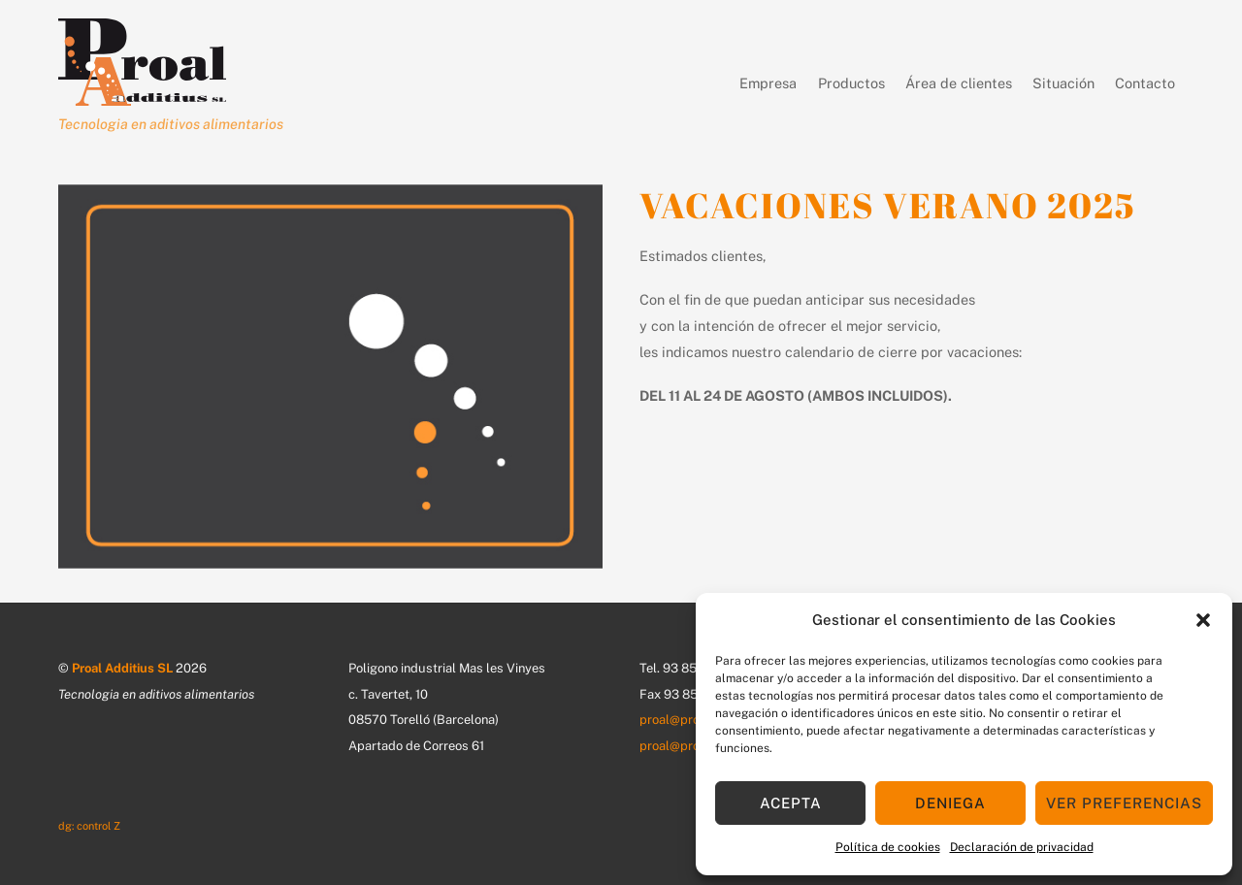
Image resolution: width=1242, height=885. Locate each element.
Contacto (1145, 83)
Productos (835, 84)
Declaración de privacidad (1022, 847)
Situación (1063, 83)
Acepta (791, 803)
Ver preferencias (1124, 803)
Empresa (733, 83)
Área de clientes (958, 83)
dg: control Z (89, 826)
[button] (1203, 620)
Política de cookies (887, 847)
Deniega (950, 803)
